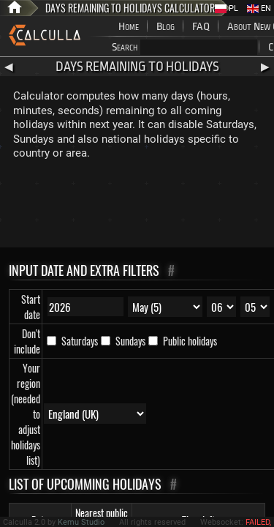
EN (259, 8)
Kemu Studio (81, 522)
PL (226, 8)
